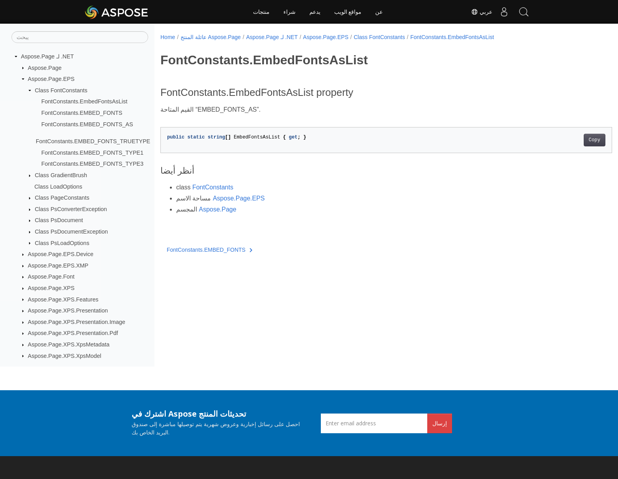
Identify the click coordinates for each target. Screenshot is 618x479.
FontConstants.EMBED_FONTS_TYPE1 (92, 153)
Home (167, 37)
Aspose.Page (45, 68)
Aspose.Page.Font (51, 276)
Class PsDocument (59, 220)
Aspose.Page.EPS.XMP (58, 265)
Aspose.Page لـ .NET (47, 56)
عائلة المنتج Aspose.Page (211, 37)
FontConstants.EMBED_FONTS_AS (87, 124)
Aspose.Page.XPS (51, 288)
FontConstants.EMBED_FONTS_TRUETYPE (93, 141)
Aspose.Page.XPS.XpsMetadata (69, 344)
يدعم (314, 12)
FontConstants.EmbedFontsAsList (84, 101)
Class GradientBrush (61, 175)
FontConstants (212, 187)
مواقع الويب (348, 12)
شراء (289, 12)
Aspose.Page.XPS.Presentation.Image (76, 322)
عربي (481, 11)
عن (379, 12)
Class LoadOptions (58, 186)
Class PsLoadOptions (62, 243)
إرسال (439, 423)
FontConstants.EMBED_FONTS (82, 113)
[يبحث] (79, 37)
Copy (563, 140)
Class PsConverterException (71, 209)
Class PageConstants (62, 198)
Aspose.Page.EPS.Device (60, 254)
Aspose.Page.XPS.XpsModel (64, 356)
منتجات (261, 12)
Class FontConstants (61, 90)
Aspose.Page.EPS (51, 79)
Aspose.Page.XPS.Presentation (68, 310)
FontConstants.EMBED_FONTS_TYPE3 (92, 164)
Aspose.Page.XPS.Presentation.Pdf (73, 333)
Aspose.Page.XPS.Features (63, 299)
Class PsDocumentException (71, 231)
